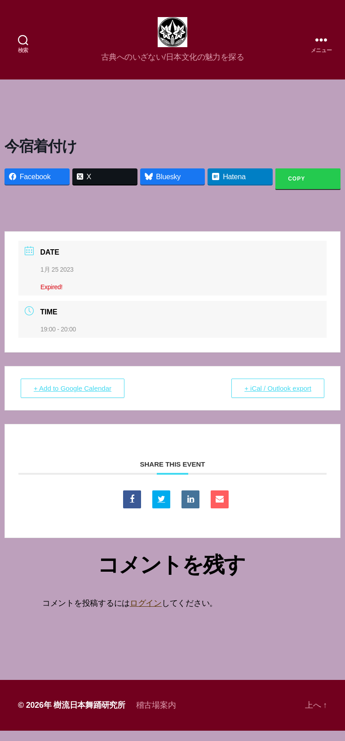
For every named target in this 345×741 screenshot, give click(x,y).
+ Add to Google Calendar (72, 399)
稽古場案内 (156, 715)
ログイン (146, 613)
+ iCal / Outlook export (277, 399)
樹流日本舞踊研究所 (89, 715)
